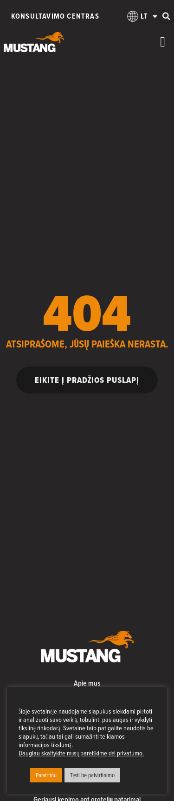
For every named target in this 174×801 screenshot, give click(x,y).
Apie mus (87, 683)
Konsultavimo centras (55, 16)
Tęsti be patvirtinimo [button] (92, 775)
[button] (166, 16)
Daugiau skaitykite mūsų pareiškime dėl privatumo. (81, 753)
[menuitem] (137, 16)
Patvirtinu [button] (46, 775)
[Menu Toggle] (162, 42)
